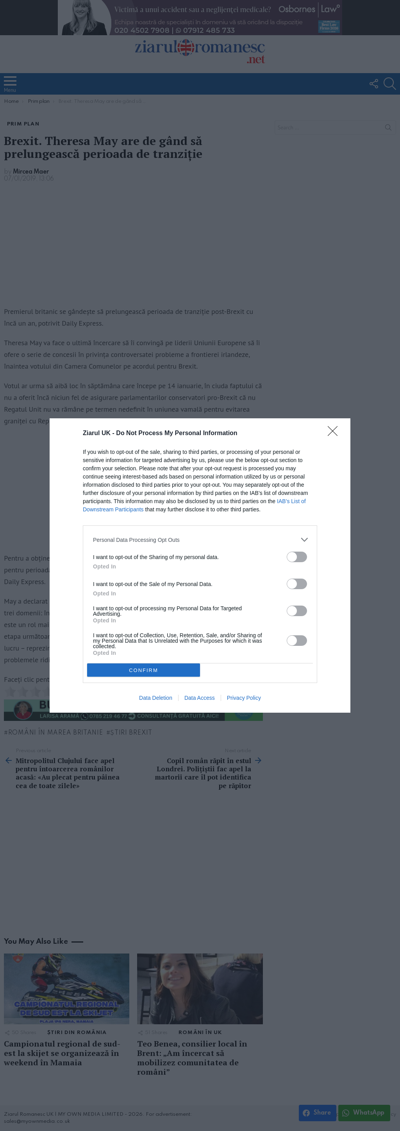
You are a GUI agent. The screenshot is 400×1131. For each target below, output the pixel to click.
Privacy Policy (244, 698)
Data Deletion (155, 698)
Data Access (199, 698)
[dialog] (200, 565)
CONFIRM (143, 670)
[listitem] (200, 540)
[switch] (297, 557)
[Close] (335, 433)
